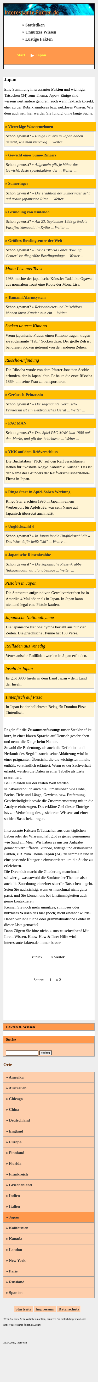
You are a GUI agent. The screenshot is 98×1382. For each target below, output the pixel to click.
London (15, 1250)
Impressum (45, 1309)
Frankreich (18, 1174)
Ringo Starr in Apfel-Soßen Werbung (39, 492)
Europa (15, 1142)
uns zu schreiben (67, 931)
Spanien (15, 1293)
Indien (14, 1196)
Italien (14, 1206)
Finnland (16, 1153)
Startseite (23, 1309)
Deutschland (19, 1120)
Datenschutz (69, 1309)
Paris (13, 1271)
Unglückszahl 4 (21, 526)
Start (21, 55)
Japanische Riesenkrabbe (29, 555)
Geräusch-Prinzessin (25, 395)
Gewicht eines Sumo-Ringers (32, 155)
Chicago (16, 1099)
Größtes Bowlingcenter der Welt (35, 240)
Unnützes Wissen (40, 32)
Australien (17, 1088)
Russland (16, 1282)
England (16, 1131)
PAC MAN (17, 423)
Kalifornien (18, 1228)
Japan (14, 1217)
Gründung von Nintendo (28, 212)
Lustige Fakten (39, 39)
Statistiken (35, 25)
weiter (59, 957)
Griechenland (20, 1185)
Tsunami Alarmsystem (27, 297)
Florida (15, 1163)
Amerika (16, 1077)
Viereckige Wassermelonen (30, 126)
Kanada (15, 1239)
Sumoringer (18, 183)
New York (17, 1260)
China (14, 1109)
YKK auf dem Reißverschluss (33, 452)
